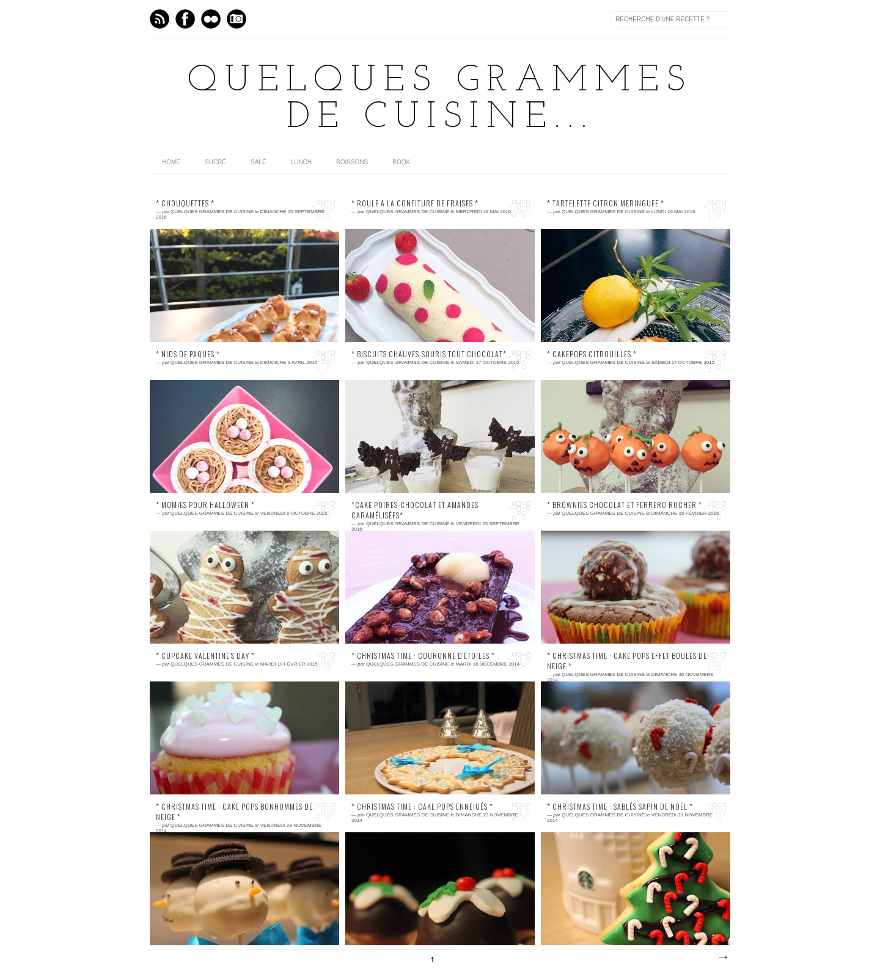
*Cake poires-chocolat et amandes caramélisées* (415, 510)
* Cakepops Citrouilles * (592, 354)
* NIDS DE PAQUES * (188, 354)
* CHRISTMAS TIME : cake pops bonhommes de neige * (234, 812)
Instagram (236, 19)
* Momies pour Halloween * (205, 505)
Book (401, 162)
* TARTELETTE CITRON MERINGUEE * (605, 203)
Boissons (352, 162)
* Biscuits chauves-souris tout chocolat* (429, 354)
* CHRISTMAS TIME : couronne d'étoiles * (423, 656)
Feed (159, 19)
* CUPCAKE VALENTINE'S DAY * (205, 656)
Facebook (185, 19)
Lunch (301, 162)
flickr (211, 19)
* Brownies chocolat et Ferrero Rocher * (624, 505)
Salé (258, 162)
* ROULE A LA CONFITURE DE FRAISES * (415, 203)
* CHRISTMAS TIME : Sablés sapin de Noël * (620, 807)
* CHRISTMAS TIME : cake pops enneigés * (422, 807)
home (171, 162)
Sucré (215, 162)
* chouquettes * (185, 203)
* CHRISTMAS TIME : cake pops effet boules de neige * (627, 661)
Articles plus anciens (722, 957)
